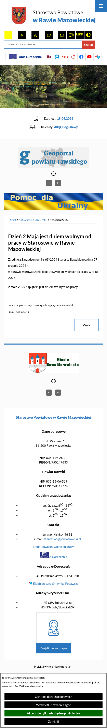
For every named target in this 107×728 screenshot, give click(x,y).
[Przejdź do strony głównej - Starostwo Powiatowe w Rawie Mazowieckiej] (54, 16)
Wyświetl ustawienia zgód (53, 705)
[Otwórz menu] (101, 6)
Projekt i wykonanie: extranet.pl (52, 666)
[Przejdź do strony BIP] (65, 57)
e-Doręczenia (53, 557)
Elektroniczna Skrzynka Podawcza (53, 583)
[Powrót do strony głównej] (13, 220)
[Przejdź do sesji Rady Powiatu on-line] (49, 57)
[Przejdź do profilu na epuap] (98, 57)
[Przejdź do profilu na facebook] (81, 57)
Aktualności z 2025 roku (33, 220)
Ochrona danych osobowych (53, 696)
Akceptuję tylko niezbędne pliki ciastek (53, 713)
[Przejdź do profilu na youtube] (89, 57)
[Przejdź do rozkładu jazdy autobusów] (57, 57)
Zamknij (53, 721)
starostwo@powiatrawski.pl (62, 539)
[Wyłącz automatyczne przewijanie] (53, 173)
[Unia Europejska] (25, 57)
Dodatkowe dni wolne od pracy (53, 546)
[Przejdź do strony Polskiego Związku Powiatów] (73, 57)
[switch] (49, 35)
